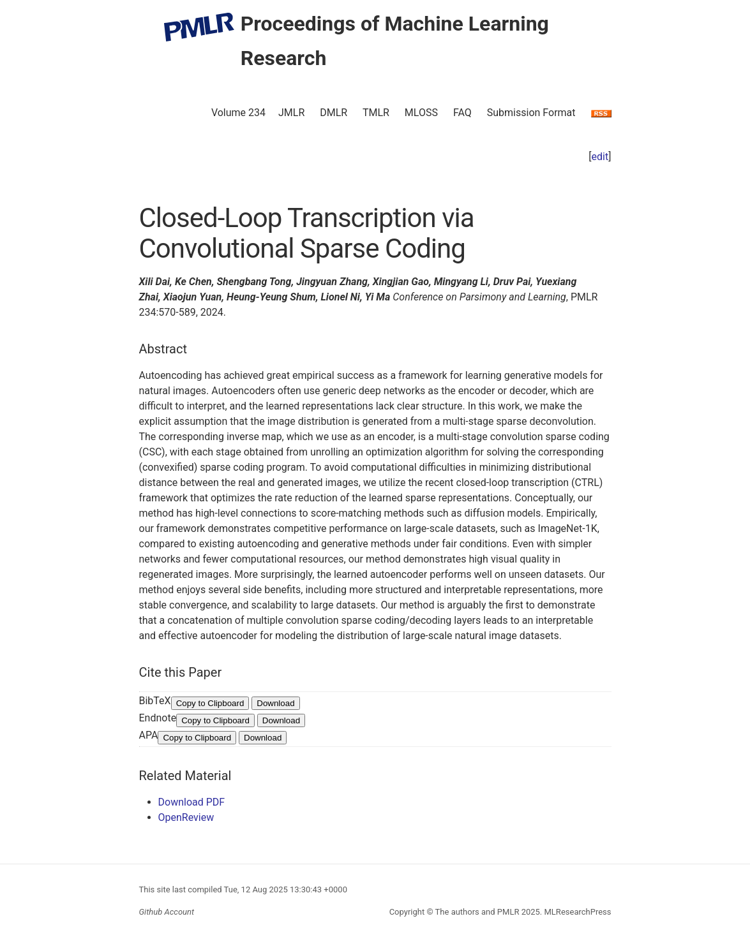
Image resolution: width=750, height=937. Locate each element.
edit (600, 157)
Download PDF (191, 802)
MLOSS (421, 113)
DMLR (333, 113)
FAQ (462, 113)
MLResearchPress (576, 912)
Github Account (167, 912)
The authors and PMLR (477, 912)
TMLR (376, 113)
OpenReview (186, 817)
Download (275, 703)
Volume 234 (238, 113)
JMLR (291, 113)
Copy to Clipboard (210, 703)
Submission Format (531, 113)
